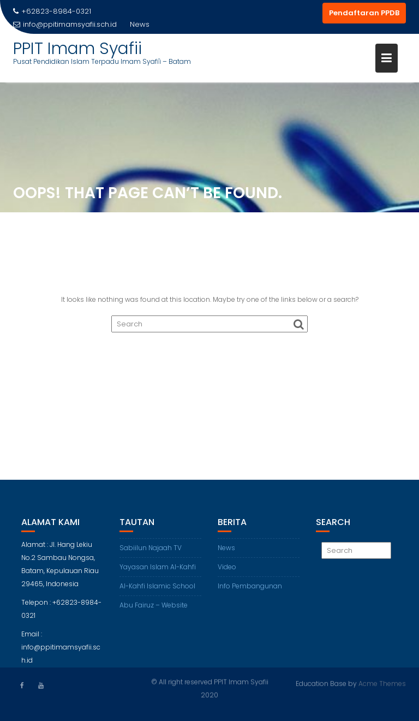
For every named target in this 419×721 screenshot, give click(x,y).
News (226, 551)
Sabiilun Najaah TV (150, 551)
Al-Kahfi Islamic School (157, 589)
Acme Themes (382, 683)
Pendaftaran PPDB (364, 13)
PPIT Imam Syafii (77, 48)
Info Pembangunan (250, 589)
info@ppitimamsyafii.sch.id (65, 24)
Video (227, 570)
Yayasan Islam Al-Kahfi (157, 570)
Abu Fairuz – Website (153, 608)
